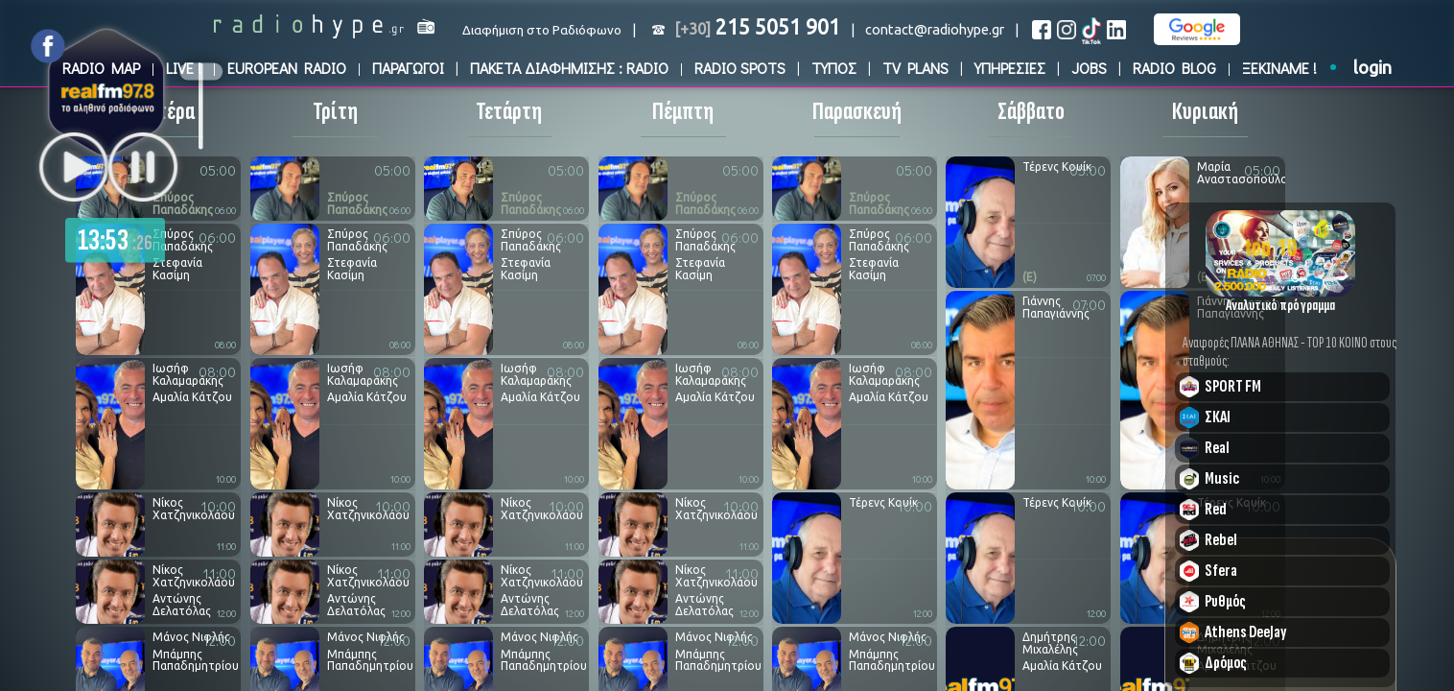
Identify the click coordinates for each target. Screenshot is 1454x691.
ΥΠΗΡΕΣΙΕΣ (1009, 68)
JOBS (1089, 68)
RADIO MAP (101, 68)
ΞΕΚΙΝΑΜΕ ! (1279, 68)
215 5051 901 (757, 26)
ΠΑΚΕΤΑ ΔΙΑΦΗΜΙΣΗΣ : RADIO (569, 68)
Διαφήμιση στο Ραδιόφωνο (541, 30)
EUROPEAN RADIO (286, 68)
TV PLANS (915, 68)
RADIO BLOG (1174, 68)
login (1372, 68)
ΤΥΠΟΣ (833, 68)
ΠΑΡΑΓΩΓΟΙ (408, 68)
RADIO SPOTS (740, 68)
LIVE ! (183, 68)
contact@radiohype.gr (934, 29)
